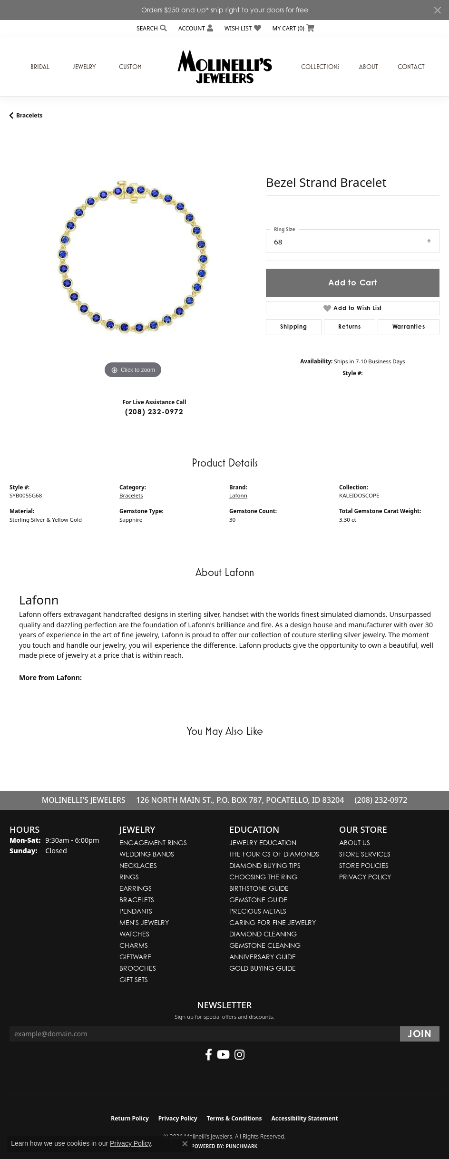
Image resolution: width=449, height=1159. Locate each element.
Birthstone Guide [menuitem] (259, 888)
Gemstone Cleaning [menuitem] (265, 945)
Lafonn (238, 495)
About (368, 66)
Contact (411, 66)
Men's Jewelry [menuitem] (144, 922)
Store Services (364, 854)
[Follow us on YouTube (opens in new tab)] (223, 1055)
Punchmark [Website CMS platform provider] (242, 1146)
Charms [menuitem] (133, 945)
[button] (151, 28)
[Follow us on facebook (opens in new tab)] (208, 1055)
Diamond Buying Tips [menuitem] (265, 865)
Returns (349, 326)
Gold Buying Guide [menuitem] (262, 968)
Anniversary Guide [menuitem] (262, 957)
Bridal (39, 66)
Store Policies (364, 865)
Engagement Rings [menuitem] (153, 842)
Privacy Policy (365, 877)
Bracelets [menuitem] (136, 900)
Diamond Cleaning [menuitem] (263, 934)
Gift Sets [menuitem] (133, 979)
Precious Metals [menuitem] (257, 911)
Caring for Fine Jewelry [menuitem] (272, 922)
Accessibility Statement (304, 1118)
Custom (130, 66)
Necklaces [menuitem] (138, 865)
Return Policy (130, 1118)
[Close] (437, 10)
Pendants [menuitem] (135, 911)
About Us (354, 842)
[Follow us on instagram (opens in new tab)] (239, 1055)
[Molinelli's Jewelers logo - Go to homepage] (224, 66)
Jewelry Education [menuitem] (262, 842)
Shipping (293, 326)
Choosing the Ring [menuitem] (263, 877)
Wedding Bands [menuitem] (146, 854)
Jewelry (84, 66)
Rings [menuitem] (129, 877)
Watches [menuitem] (134, 934)
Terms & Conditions (234, 1118)
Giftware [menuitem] (135, 957)
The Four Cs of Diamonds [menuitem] (274, 854)
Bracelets (29, 115)
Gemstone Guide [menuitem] (258, 900)
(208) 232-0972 (154, 411)
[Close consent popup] (185, 1144)
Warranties (408, 326)
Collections (320, 66)
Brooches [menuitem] (137, 968)
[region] (133, 257)
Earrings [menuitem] (135, 888)
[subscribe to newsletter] (419, 1034)
